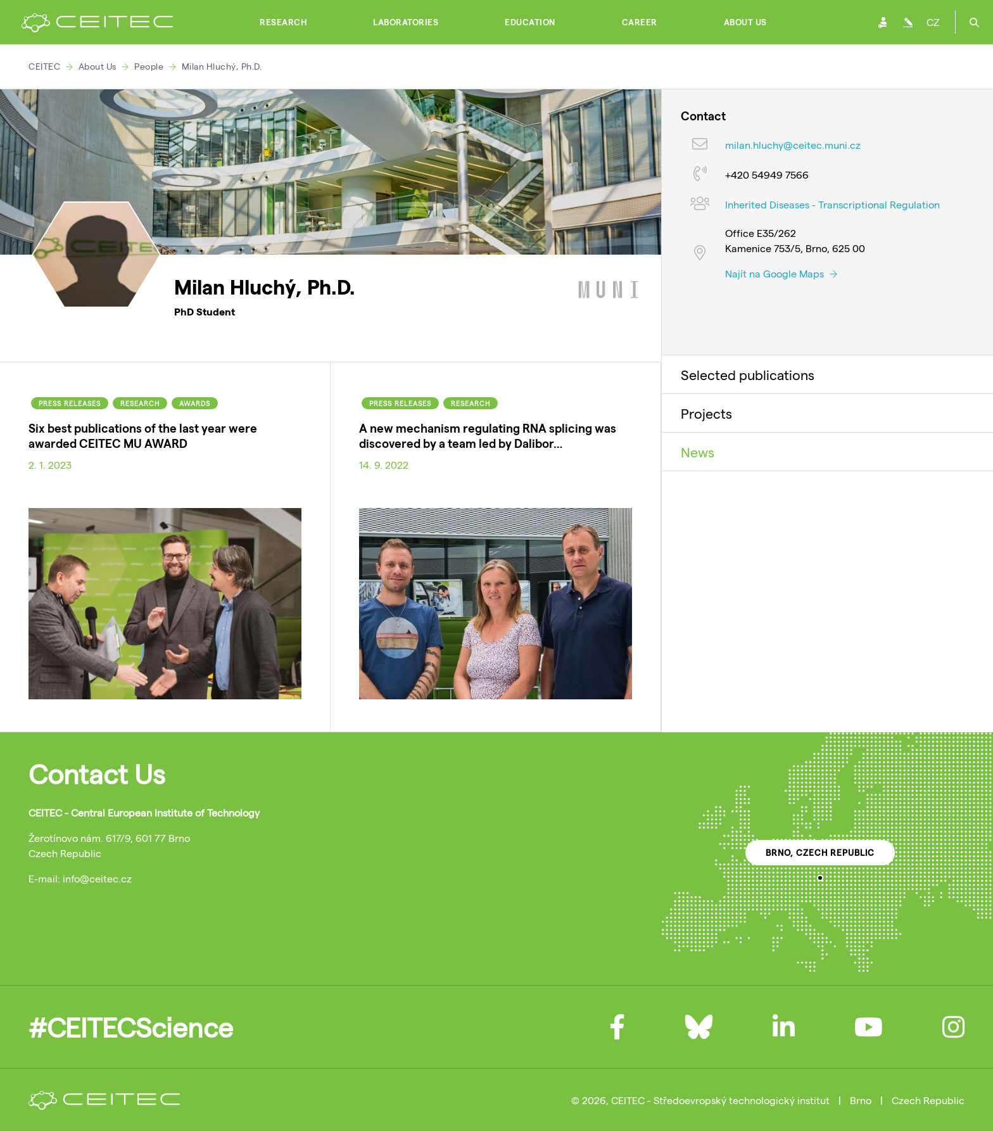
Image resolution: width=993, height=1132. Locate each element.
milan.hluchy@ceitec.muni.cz (793, 145)
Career (639, 22)
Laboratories (405, 22)
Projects (706, 413)
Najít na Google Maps (781, 273)
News (697, 451)
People (148, 66)
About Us (745, 22)
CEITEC (44, 66)
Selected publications (747, 374)
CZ (933, 22)
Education (530, 22)
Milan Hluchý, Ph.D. (222, 66)
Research (283, 22)
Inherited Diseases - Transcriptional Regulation (832, 204)
